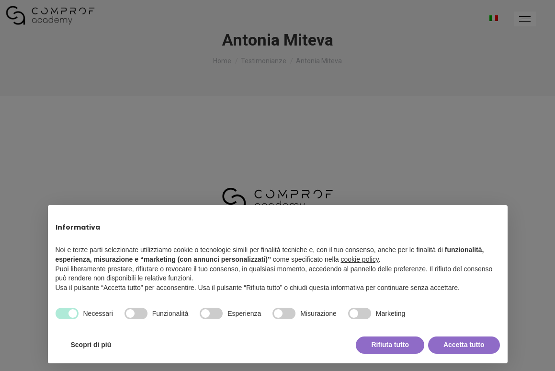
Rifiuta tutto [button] (390, 344)
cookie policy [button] (359, 259)
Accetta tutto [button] (464, 344)
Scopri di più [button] (91, 344)
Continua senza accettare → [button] (455, 217)
